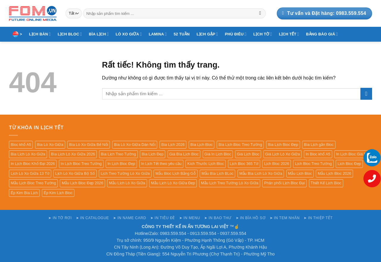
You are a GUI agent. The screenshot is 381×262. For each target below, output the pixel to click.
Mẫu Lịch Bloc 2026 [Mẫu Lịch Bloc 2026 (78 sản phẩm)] (334, 173)
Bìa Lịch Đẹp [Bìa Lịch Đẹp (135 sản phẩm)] (152, 154)
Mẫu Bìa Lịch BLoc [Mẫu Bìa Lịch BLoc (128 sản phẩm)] (217, 173)
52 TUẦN (182, 34)
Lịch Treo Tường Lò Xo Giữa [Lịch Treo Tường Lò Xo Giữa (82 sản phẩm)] (125, 173)
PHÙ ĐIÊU (235, 34)
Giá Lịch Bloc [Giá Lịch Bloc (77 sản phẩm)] (248, 154)
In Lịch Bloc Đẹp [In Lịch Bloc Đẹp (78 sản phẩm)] (121, 163)
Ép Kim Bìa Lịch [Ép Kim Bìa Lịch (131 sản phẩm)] (24, 193)
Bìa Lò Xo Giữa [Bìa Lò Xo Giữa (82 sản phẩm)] (50, 144)
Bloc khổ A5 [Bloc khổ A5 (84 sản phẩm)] (21, 144)
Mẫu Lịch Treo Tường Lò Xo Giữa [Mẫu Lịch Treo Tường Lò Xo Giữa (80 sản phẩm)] (229, 183)
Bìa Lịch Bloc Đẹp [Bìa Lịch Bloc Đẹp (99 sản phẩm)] (283, 144)
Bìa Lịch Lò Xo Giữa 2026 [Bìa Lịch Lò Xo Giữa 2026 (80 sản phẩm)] (73, 154)
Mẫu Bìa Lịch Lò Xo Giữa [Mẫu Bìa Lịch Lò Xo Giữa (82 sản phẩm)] (260, 173)
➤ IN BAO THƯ (218, 218)
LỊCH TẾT (289, 34)
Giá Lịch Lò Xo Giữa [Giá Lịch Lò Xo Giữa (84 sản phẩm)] (282, 154)
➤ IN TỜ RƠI (60, 218)
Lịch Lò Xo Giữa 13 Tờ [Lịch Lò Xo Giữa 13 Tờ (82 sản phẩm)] (30, 173)
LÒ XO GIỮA (129, 34)
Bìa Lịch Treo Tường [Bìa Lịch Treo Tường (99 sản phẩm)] (118, 154)
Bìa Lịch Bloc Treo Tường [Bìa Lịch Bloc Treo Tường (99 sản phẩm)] (240, 144)
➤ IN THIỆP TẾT (318, 218)
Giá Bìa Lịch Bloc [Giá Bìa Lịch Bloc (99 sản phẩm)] (184, 154)
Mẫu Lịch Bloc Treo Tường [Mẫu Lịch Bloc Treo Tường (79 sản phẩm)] (33, 183)
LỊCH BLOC (70, 34)
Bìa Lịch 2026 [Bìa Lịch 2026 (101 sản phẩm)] (173, 144)
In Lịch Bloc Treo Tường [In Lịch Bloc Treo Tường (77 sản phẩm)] (81, 163)
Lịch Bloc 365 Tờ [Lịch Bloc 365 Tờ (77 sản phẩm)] (244, 163)
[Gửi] (260, 13)
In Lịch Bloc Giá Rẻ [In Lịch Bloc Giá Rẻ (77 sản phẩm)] (352, 154)
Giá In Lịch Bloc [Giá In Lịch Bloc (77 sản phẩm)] (217, 154)
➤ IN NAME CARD (129, 218)
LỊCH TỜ (262, 34)
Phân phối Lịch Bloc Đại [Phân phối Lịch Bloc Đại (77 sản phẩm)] (284, 183)
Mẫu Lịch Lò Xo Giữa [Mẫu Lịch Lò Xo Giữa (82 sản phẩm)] (127, 183)
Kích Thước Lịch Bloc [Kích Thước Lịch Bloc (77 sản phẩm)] (205, 163)
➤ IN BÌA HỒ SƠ (251, 218)
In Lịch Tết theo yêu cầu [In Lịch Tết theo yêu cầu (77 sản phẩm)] (161, 163)
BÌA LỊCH (99, 34)
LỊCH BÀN (40, 34)
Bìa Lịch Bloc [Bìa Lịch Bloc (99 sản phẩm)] (201, 144)
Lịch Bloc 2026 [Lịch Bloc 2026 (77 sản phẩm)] (276, 163)
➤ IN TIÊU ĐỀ (162, 218)
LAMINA (158, 34)
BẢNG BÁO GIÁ (322, 34)
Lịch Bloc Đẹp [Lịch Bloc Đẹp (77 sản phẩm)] (349, 163)
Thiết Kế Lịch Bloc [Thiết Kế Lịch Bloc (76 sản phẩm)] (326, 183)
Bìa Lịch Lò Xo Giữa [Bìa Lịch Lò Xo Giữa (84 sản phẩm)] (28, 154)
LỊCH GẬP (207, 34)
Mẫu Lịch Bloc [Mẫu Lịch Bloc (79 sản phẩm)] (300, 173)
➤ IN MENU (189, 218)
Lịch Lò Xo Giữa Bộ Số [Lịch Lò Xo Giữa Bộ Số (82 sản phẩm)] (75, 173)
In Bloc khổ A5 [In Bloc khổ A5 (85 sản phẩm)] (318, 154)
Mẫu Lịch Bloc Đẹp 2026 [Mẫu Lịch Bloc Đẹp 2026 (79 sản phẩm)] (82, 183)
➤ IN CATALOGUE (92, 218)
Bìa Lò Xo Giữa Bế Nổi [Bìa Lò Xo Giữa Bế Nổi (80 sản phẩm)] (88, 144)
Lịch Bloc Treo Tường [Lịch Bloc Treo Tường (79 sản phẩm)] (313, 163)
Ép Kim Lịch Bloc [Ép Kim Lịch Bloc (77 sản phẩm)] (58, 193)
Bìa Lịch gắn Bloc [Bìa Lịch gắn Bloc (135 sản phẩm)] (319, 144)
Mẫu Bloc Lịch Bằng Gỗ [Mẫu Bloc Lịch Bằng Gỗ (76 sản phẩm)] (175, 173)
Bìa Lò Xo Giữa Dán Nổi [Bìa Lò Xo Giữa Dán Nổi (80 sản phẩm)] (134, 144)
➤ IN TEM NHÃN (285, 218)
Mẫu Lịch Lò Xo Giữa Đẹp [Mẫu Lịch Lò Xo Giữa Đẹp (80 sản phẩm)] (173, 183)
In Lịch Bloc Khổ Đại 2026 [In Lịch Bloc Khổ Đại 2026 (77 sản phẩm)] (33, 163)
